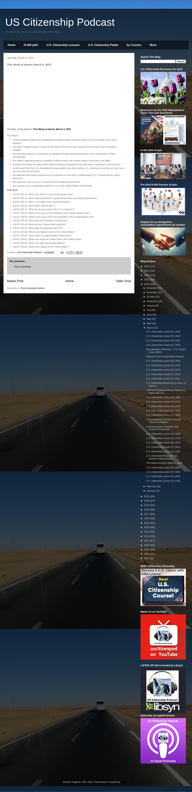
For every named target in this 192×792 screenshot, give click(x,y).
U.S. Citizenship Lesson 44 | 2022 (163, 401)
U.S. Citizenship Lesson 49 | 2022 (163, 365)
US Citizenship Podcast (60, 22)
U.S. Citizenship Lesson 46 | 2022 (163, 378)
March (150, 327)
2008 (147, 554)
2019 (147, 505)
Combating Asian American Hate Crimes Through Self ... (162, 428)
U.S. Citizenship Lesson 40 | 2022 (163, 434)
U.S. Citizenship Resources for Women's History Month (161, 457)
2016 (147, 518)
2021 (147, 496)
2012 (147, 536)
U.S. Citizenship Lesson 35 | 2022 (163, 467)
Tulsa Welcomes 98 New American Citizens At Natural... (163, 421)
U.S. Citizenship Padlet (103, 44)
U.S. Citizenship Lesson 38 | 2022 (163, 442)
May (149, 319)
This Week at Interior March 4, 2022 (52, 129)
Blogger (125, 782)
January (151, 490)
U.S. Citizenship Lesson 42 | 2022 (163, 410)
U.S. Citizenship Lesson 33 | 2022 (163, 476)
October (151, 296)
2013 (147, 531)
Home (11, 44)
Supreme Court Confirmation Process (165, 356)
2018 (147, 509)
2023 (147, 279)
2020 (147, 500)
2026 (147, 266)
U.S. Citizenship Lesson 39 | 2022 (163, 438)
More (153, 44)
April (149, 323)
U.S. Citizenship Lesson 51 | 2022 (163, 345)
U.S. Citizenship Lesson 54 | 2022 (163, 331)
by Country (134, 44)
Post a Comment (22, 266)
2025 (147, 271)
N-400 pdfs (31, 44)
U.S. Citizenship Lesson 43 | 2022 (163, 406)
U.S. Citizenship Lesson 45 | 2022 (163, 397)
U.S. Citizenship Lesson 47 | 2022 (163, 374)
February (152, 486)
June (149, 314)
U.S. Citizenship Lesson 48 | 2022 (163, 369)
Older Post (123, 281)
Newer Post (15, 281)
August (150, 305)
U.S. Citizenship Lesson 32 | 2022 (163, 480)
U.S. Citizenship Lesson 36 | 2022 (163, 451)
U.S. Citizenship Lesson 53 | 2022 (163, 336)
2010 (147, 545)
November (152, 292)
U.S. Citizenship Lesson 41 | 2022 (163, 415)
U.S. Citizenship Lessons (63, 44)
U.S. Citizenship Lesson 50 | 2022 (163, 360)
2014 (147, 527)
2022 (147, 284)
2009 (147, 549)
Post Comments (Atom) (33, 288)
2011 (147, 540)
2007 (147, 558)
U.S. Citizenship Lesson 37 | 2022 (163, 447)
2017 (147, 514)
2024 (147, 275)
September (152, 301)
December (152, 288)
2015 (147, 523)
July (149, 310)
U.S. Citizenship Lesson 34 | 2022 (163, 472)
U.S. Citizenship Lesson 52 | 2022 (163, 340)
